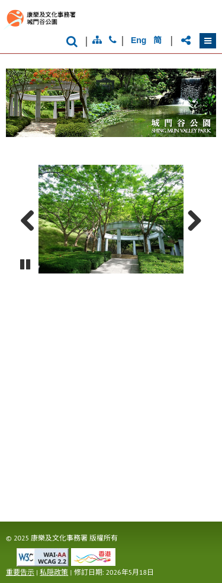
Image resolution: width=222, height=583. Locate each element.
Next (190, 219)
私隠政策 (54, 572)
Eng (138, 40)
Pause (26, 270)
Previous (32, 219)
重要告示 (20, 572)
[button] (207, 41)
